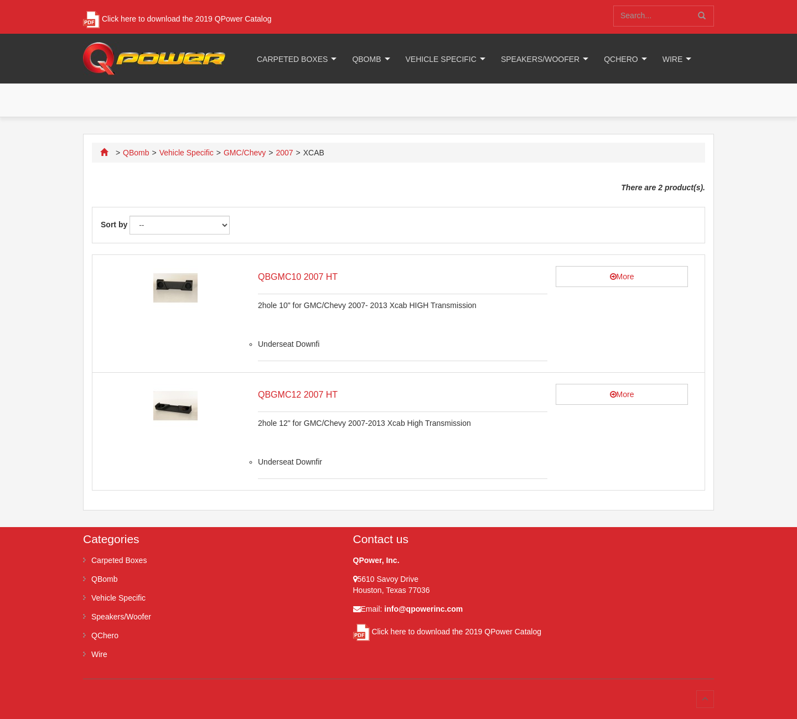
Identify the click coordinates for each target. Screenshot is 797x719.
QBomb (366, 59)
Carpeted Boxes (292, 59)
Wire (673, 59)
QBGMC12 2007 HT (298, 394)
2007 (284, 152)
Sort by (114, 224)
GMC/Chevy (245, 152)
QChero (621, 59)
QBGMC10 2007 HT (298, 277)
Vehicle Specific (441, 59)
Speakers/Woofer (540, 59)
